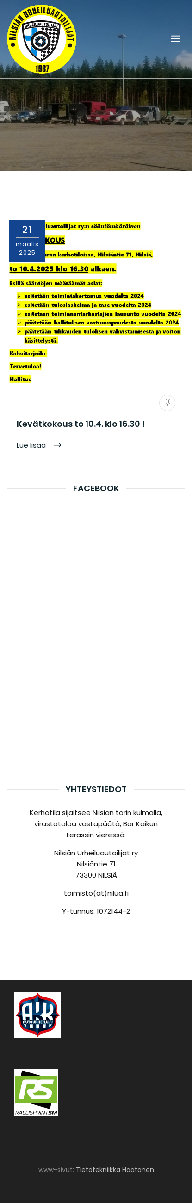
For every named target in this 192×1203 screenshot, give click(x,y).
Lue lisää (32, 445)
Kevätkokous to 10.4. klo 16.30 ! (81, 424)
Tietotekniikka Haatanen (115, 1169)
